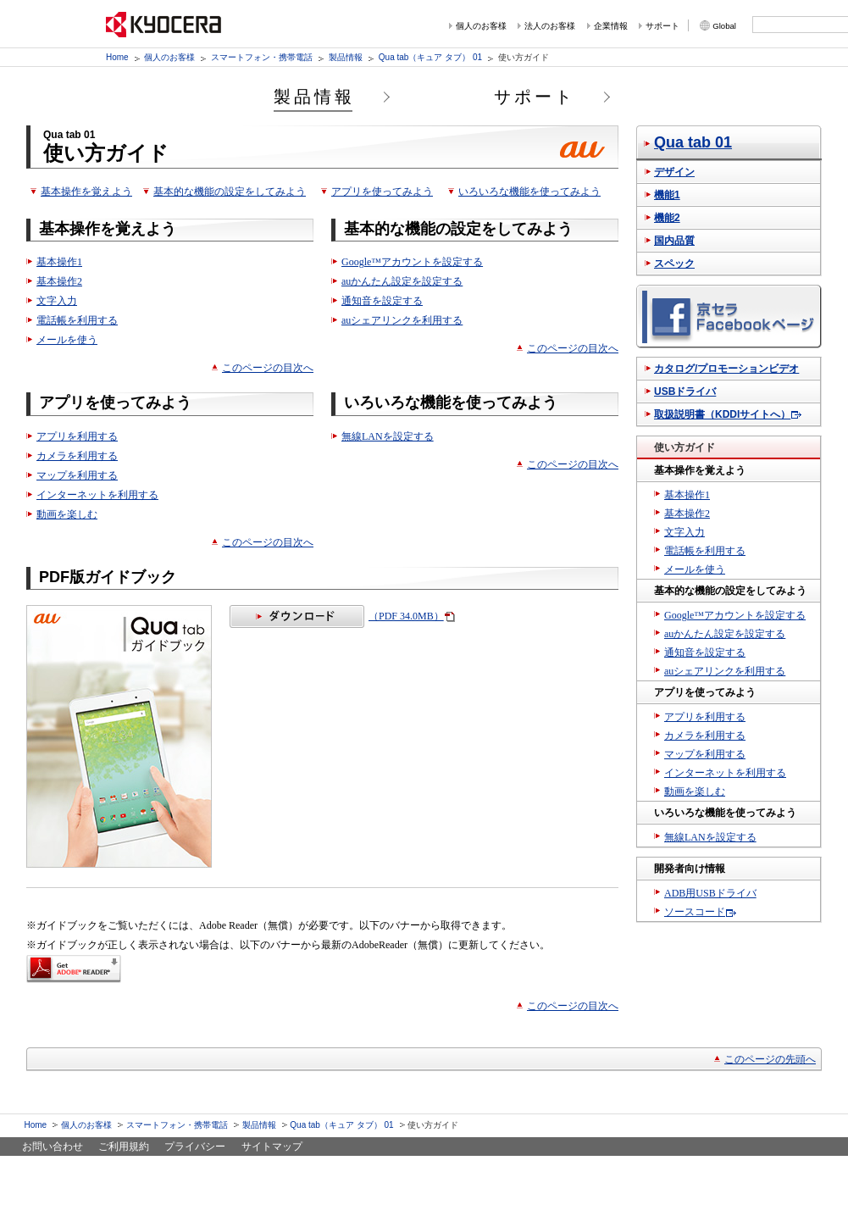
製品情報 (346, 57)
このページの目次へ (267, 368)
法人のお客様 (549, 26)
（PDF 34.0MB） (337, 616)
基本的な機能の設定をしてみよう (229, 191)
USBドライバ (685, 391)
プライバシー (194, 1146)
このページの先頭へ (770, 1059)
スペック (674, 263)
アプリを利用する (77, 436)
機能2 (667, 218)
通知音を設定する (382, 301)
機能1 (667, 195)
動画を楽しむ (66, 514)
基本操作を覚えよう (86, 191)
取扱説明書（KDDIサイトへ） (722, 414)
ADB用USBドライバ (710, 893)
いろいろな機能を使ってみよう (529, 191)
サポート (662, 26)
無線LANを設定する (387, 436)
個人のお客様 (481, 26)
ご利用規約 (123, 1146)
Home (117, 57)
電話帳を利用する (77, 320)
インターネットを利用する (97, 495)
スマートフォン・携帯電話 (262, 57)
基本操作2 (59, 281)
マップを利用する (77, 475)
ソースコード (694, 912)
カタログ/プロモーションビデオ (726, 369)
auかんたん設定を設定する (402, 281)
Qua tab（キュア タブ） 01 (430, 57)
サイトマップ (271, 1146)
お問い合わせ (52, 1146)
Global (724, 26)
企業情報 (611, 26)
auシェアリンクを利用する (402, 320)
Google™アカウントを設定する (412, 262)
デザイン (674, 172)
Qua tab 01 (693, 142)
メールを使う (66, 340)
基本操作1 (59, 262)
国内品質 (674, 241)
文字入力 (56, 301)
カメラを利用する (77, 456)
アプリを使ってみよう (382, 191)
